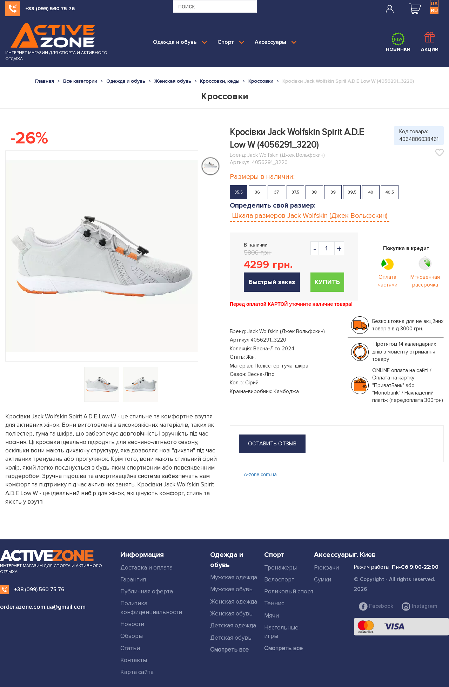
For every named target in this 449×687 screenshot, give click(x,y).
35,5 (238, 192)
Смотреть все (229, 649)
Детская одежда (233, 625)
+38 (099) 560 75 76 (50, 9)
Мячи (271, 615)
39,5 (352, 192)
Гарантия (133, 579)
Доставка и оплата (146, 567)
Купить (327, 282)
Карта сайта (137, 672)
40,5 (390, 192)
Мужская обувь (231, 589)
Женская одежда (233, 601)
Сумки (322, 579)
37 (276, 192)
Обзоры (131, 636)
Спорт (230, 42)
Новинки (398, 42)
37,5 (295, 192)
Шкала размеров (309, 215)
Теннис (274, 603)
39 (333, 192)
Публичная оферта (146, 591)
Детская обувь (231, 637)
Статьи (130, 648)
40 (370, 192)
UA (434, 3)
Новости (132, 624)
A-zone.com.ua (260, 474)
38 (314, 192)
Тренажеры (280, 567)
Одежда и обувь (180, 42)
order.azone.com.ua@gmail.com (43, 607)
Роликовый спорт (289, 591)
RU (434, 10)
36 (257, 192)
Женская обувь (231, 613)
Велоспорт (279, 579)
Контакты (133, 660)
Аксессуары (275, 42)
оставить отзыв (272, 443)
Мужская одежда (233, 577)
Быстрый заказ (272, 282)
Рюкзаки (326, 567)
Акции (429, 42)
